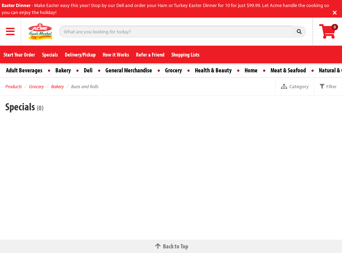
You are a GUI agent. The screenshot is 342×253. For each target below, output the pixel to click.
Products (13, 86)
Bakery (63, 70)
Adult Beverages (24, 70)
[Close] (335, 11)
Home (251, 70)
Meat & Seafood (288, 70)
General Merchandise (128, 70)
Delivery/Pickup (80, 54)
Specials (50, 54)
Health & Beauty (213, 70)
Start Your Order (19, 54)
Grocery (173, 70)
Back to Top (171, 246)
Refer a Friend (150, 54)
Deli (88, 70)
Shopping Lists (185, 54)
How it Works (116, 54)
